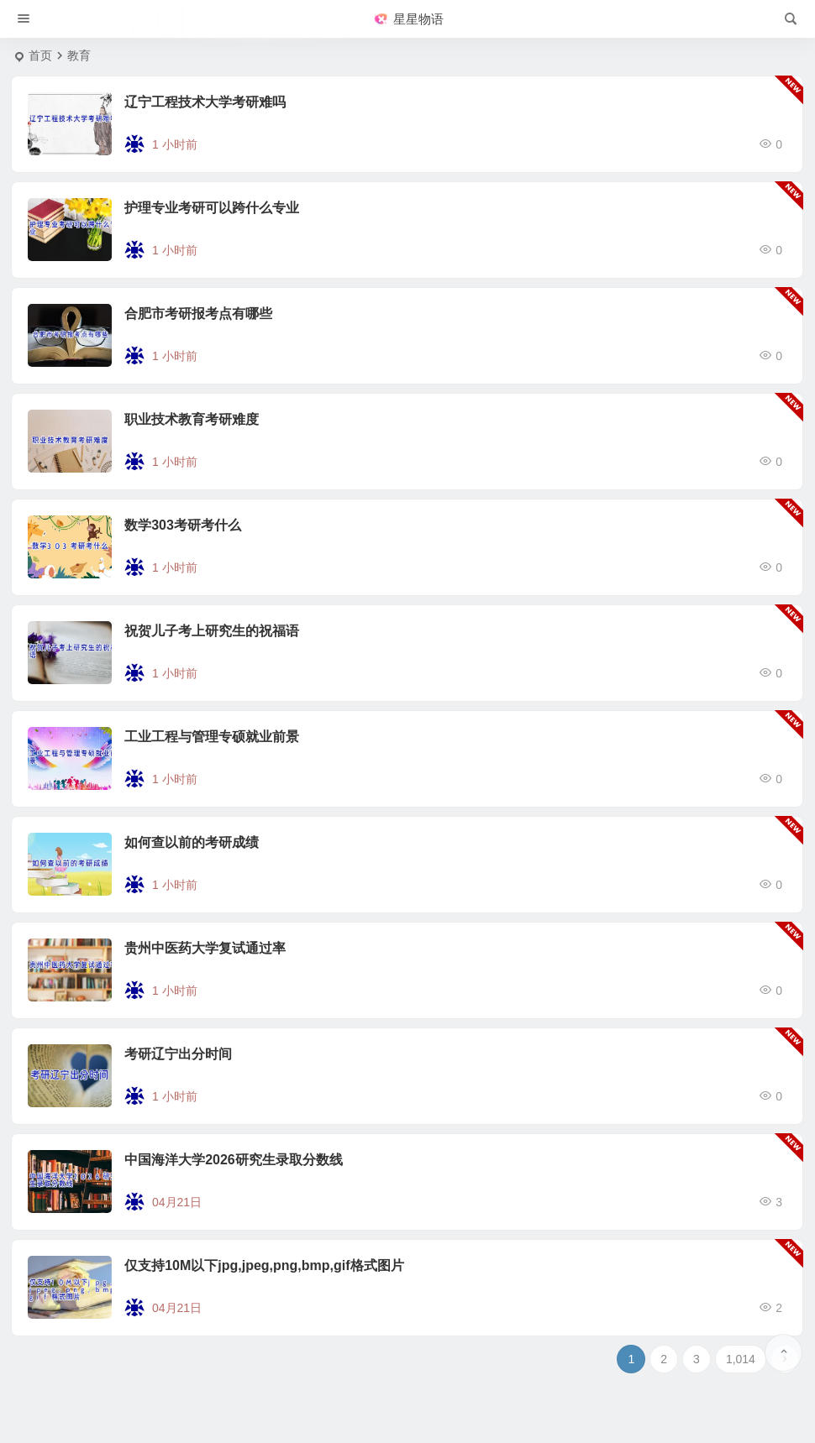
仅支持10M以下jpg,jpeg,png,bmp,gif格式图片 (263, 1265)
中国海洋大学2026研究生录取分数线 (233, 1160)
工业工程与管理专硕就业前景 (211, 736)
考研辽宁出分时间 (178, 1054)
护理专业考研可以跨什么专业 (211, 208)
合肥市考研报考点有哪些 (198, 313)
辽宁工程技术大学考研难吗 (205, 102)
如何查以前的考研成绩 (191, 842)
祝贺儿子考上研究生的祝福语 (211, 631)
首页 (40, 55)
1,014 (740, 1359)
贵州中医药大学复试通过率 (205, 948)
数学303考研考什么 (182, 525)
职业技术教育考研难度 (191, 419)
